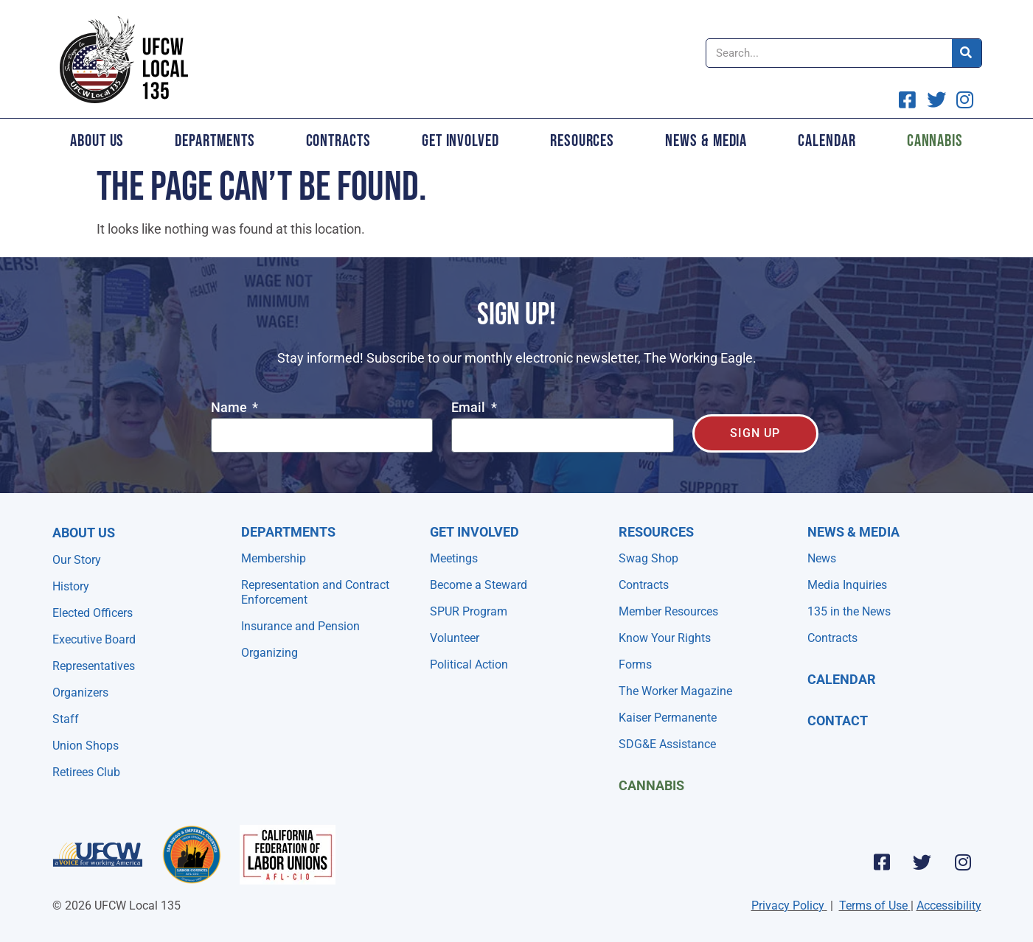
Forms (635, 664)
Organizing (269, 653)
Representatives (93, 666)
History (70, 586)
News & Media (706, 140)
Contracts (338, 140)
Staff (65, 719)
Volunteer (454, 638)
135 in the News (849, 611)
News (821, 558)
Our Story (76, 560)
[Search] (966, 53)
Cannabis (935, 140)
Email (469, 408)
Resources (582, 140)
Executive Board (94, 639)
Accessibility (949, 906)
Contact (837, 720)
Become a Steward (478, 585)
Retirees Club (86, 772)
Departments (214, 140)
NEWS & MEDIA (853, 532)
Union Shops (85, 746)
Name (230, 408)
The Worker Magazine (675, 691)
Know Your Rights (665, 638)
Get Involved (460, 140)
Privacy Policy (787, 906)
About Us (97, 140)
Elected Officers (92, 613)
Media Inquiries (847, 585)
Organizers (80, 692)
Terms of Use (873, 906)
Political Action (469, 664)
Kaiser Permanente (668, 718)
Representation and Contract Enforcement (315, 592)
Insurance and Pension (300, 626)
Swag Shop (648, 558)
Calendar (826, 140)
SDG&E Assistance (667, 744)
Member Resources (668, 611)
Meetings (454, 558)
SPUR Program (468, 611)
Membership (273, 558)
